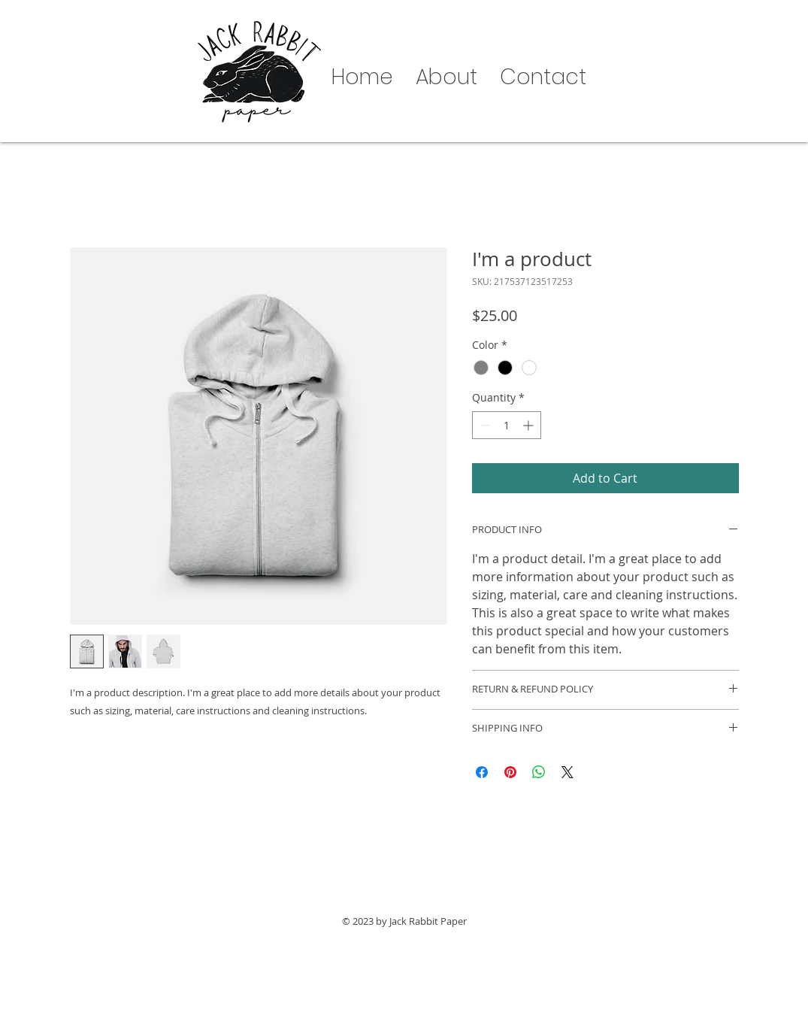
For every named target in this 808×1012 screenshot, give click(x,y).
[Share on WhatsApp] (539, 772)
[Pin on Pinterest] (510, 772)
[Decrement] (483, 425)
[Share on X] (567, 772)
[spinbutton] (506, 425)
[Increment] (529, 425)
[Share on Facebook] (482, 772)
